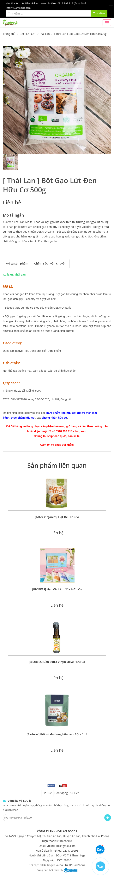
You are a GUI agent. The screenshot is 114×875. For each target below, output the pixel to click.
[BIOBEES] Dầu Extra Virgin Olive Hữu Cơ (57, 662)
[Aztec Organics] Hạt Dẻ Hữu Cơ (57, 517)
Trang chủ (9, 34)
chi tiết (55, 399)
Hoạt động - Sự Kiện (66, 793)
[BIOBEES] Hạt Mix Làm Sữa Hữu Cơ (57, 589)
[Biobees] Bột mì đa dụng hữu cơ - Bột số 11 (57, 734)
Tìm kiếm (99, 13)
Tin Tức (46, 793)
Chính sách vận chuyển (50, 263)
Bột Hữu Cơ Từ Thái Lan (35, 34)
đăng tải (66, 399)
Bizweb (58, 870)
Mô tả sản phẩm (17, 263)
